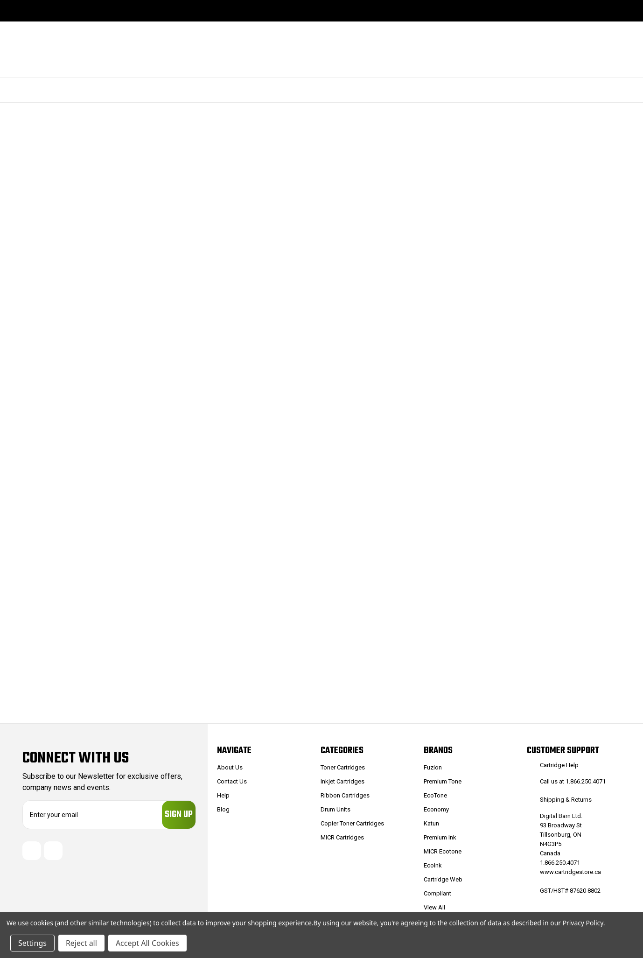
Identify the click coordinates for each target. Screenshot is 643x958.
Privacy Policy (583, 922)
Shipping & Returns (566, 799)
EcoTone (435, 795)
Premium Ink (440, 837)
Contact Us (232, 781)
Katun (431, 823)
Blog (223, 809)
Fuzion (433, 767)
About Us (230, 767)
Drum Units (335, 809)
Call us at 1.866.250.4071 (573, 781)
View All (434, 907)
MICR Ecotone (442, 851)
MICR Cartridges (342, 837)
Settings (32, 943)
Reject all (81, 943)
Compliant (437, 893)
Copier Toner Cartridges (352, 823)
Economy (436, 809)
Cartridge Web (443, 879)
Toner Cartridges (343, 767)
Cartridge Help (559, 765)
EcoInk (433, 865)
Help (223, 795)
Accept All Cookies (147, 943)
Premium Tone (442, 781)
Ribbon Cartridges (345, 795)
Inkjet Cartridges (342, 781)
